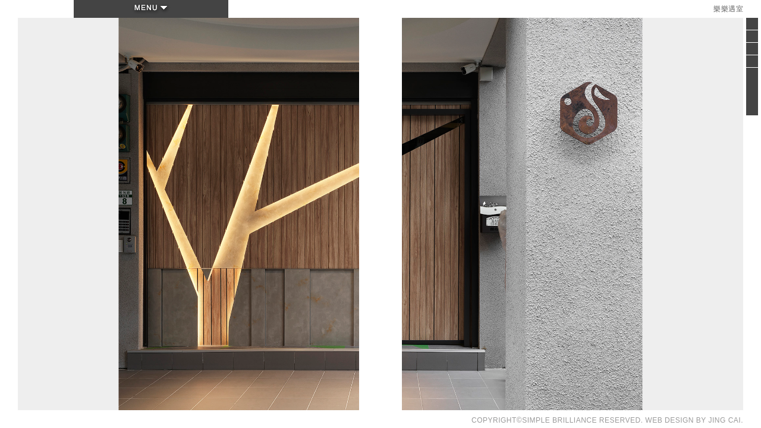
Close (752, 27)
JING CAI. (725, 420)
